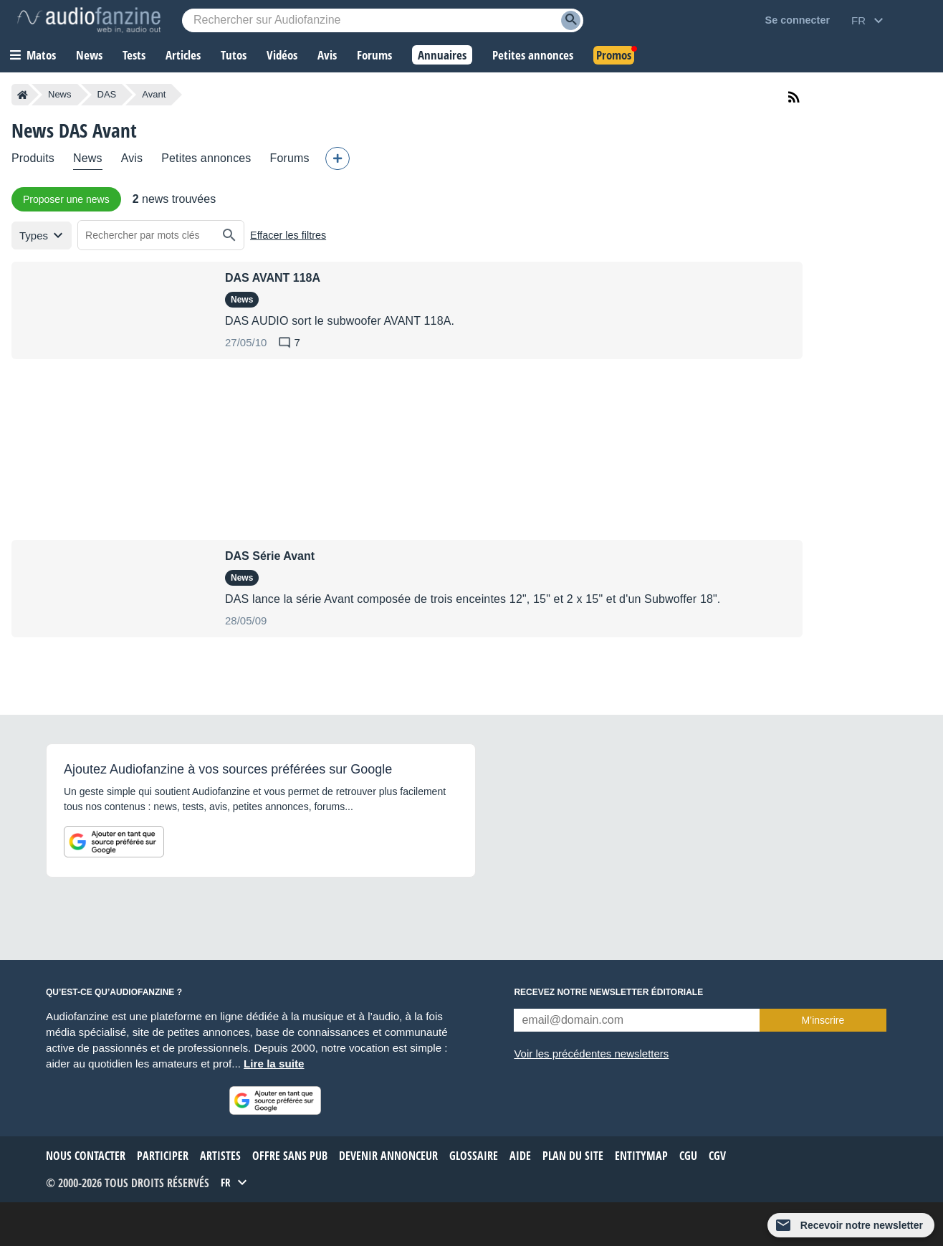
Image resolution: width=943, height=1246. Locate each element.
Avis (132, 158)
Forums (290, 158)
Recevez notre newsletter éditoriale (608, 992)
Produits (32, 158)
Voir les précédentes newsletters (591, 1053)
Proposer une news (66, 199)
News (60, 94)
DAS (107, 94)
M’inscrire (822, 1020)
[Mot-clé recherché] (382, 20)
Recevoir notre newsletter (861, 1225)
